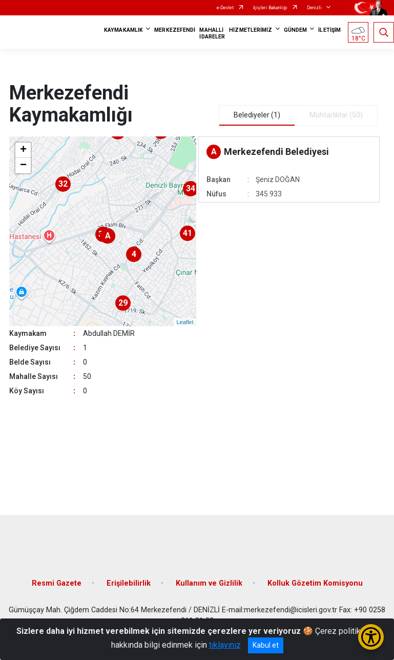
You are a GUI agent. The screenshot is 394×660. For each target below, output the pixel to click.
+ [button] (23, 150)
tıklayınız (225, 645)
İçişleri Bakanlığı (270, 7)
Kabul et (266, 645)
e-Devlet (225, 7)
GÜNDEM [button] (295, 30)
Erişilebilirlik (129, 583)
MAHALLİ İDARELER (212, 33)
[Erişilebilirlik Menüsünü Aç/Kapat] (371, 637)
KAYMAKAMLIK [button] (123, 30)
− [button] (23, 165)
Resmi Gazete (56, 583)
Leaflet (184, 322)
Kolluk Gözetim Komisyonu (315, 583)
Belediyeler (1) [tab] (257, 115)
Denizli (314, 7)
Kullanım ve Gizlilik (209, 583)
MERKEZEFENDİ (174, 30)
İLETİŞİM (329, 30)
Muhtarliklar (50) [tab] (336, 115)
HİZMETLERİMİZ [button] (250, 30)
